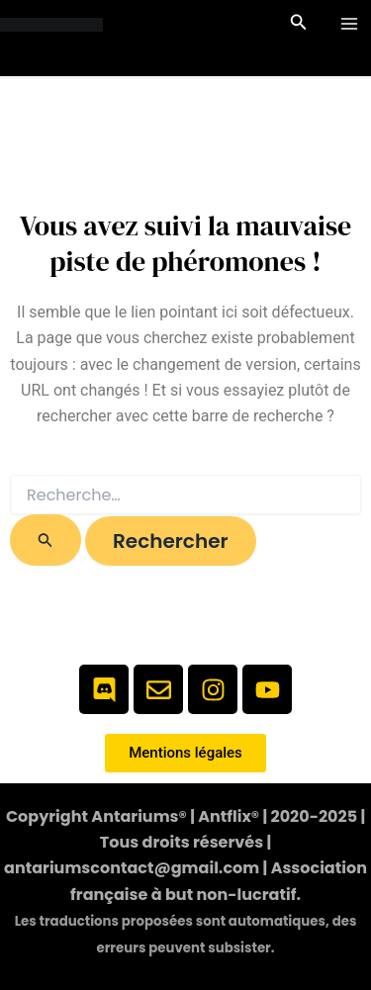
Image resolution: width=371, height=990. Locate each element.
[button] (299, 24)
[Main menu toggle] (349, 23)
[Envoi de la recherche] (45, 540)
